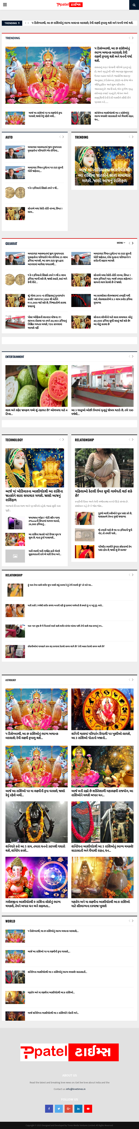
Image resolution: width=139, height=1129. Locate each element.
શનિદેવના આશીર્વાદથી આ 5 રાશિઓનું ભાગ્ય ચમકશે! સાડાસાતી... (57, 972)
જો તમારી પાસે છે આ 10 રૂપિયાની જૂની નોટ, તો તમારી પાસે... (115, 531)
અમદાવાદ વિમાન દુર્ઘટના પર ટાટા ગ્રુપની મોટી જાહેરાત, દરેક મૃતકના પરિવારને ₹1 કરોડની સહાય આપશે (112, 257)
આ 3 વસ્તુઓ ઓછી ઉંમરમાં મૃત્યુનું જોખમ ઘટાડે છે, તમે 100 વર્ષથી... (102, 412)
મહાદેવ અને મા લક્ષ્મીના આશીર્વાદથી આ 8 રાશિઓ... (51, 992)
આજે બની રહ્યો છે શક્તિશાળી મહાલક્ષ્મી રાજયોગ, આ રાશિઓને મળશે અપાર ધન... (102, 793)
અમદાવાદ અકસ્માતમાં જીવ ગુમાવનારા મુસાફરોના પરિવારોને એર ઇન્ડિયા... (45, 149)
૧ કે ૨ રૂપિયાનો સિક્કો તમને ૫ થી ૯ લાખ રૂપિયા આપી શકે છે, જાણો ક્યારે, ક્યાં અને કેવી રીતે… (47, 279)
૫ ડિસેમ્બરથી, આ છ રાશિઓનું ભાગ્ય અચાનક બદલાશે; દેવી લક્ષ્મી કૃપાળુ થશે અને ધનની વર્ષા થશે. (82, 23)
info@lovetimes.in (75, 1089)
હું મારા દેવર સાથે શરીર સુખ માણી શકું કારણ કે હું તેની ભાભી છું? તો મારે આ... (60, 585)
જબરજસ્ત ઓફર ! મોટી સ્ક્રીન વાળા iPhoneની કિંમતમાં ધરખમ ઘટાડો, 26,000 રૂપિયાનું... (44, 521)
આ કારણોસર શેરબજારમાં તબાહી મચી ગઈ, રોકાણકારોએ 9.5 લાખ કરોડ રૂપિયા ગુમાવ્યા (113, 299)
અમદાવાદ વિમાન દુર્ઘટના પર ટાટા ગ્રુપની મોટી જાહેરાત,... (45, 169)
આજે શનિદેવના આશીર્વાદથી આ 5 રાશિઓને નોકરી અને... (53, 1013)
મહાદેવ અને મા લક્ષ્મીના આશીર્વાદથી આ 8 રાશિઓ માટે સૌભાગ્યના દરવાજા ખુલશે (100, 904)
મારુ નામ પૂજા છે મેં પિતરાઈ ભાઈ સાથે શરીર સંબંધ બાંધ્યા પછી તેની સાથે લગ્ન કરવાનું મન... (65, 626)
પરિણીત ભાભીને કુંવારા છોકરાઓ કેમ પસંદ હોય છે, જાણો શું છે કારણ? (114, 548)
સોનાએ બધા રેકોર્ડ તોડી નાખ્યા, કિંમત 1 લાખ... (45, 210)
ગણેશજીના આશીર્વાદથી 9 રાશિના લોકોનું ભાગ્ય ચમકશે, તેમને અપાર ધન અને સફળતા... (32, 904)
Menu (120, 243)
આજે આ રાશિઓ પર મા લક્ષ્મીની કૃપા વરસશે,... (49, 951)
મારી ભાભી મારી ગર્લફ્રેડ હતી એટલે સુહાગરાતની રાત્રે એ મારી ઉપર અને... (45, 552)
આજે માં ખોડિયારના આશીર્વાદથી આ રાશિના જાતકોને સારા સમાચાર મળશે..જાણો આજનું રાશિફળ (104, 175)
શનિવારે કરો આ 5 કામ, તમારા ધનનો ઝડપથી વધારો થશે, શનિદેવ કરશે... (35, 848)
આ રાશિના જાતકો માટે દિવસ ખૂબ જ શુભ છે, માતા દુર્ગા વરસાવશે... (45, 536)
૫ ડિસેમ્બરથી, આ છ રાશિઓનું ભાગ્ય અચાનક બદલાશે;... (53, 931)
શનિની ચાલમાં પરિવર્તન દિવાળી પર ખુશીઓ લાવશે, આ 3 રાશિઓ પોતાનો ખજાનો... (100, 736)
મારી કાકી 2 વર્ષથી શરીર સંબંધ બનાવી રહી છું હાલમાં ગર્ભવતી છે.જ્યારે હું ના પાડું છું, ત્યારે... (65, 606)
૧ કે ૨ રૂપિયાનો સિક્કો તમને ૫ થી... (43, 188)
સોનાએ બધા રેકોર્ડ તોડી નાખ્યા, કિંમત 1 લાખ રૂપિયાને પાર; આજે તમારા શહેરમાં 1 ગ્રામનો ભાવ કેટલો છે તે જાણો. (113, 279)
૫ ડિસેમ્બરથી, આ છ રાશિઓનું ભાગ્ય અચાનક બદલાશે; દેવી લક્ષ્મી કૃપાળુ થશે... (31, 736)
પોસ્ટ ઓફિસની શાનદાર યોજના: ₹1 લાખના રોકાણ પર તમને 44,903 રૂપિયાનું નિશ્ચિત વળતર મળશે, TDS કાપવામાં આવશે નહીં (47, 322)
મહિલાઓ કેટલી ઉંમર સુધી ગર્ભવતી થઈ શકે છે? (103, 493)
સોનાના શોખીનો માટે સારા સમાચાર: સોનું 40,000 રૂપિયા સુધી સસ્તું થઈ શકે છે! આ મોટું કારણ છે (113, 321)
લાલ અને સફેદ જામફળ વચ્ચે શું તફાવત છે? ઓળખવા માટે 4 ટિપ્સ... (36, 412)
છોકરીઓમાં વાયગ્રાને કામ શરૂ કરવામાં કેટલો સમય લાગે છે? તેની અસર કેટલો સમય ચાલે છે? (66, 646)
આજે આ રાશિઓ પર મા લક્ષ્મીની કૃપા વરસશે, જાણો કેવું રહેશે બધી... (45, 114)
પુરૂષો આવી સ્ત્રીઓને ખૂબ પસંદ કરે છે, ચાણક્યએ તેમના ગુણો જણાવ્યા (115, 515)
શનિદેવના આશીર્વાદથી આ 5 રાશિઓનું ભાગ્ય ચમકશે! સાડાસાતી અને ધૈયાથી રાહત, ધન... (114, 116)
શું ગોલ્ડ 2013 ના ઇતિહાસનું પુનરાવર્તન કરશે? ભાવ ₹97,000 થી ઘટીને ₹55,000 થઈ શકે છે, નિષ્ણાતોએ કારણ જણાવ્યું (47, 301)
